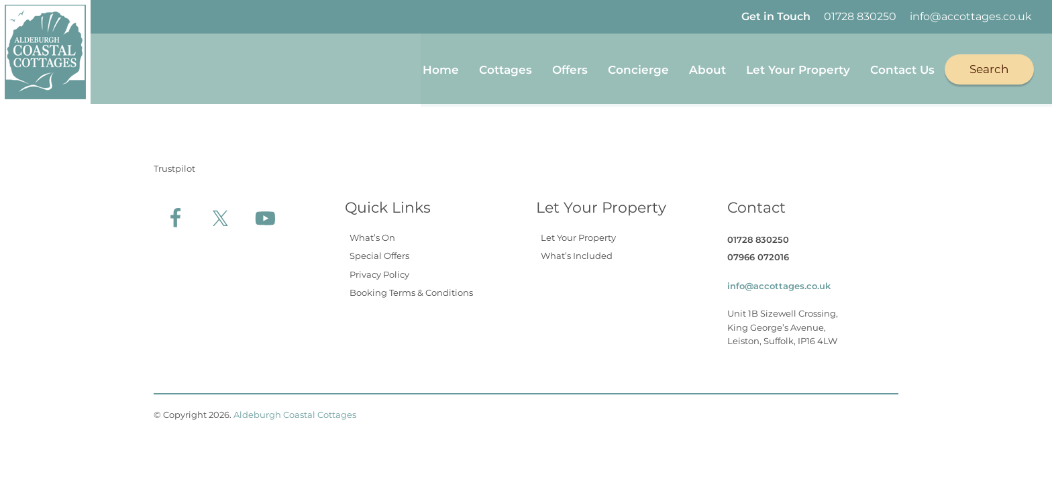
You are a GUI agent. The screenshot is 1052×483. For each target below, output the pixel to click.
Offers (570, 68)
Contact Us (902, 68)
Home (441, 68)
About (707, 68)
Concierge (638, 68)
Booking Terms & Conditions (411, 290)
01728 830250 (860, 16)
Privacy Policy (379, 271)
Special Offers (379, 253)
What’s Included (577, 253)
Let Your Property (798, 68)
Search (989, 67)
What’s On (372, 234)
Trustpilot (174, 165)
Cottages (505, 68)
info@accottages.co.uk (971, 16)
